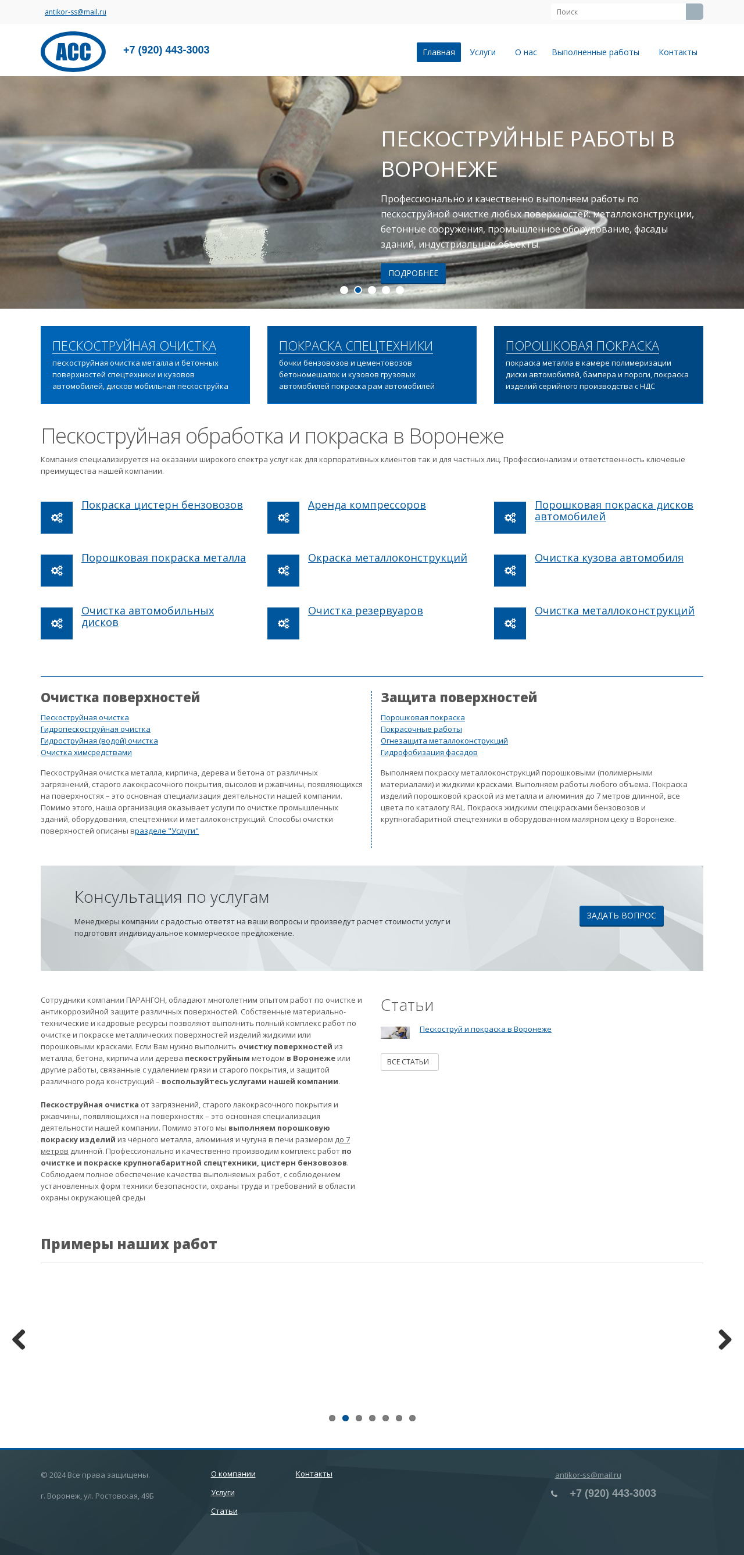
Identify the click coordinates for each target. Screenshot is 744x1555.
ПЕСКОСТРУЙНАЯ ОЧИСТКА (134, 346)
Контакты (678, 52)
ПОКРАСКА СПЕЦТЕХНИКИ (356, 346)
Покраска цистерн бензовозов (162, 505)
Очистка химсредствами (86, 752)
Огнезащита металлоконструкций (444, 740)
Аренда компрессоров (367, 505)
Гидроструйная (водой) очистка (99, 740)
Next (720, 1340)
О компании (233, 1473)
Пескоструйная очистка (85, 717)
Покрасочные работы (421, 729)
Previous (23, 1340)
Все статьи (409, 1062)
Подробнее (413, 272)
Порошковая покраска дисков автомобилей (614, 510)
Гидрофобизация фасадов (429, 752)
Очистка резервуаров (365, 610)
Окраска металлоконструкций (387, 557)
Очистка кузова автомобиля (609, 557)
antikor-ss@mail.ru (75, 12)
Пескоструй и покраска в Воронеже (486, 1029)
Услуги (485, 52)
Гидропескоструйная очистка (96, 729)
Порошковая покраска (423, 717)
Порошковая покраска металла (163, 557)
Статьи (224, 1511)
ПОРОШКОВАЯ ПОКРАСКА (582, 346)
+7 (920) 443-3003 (166, 50)
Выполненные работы (598, 52)
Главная (439, 52)
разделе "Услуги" (167, 830)
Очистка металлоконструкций (615, 610)
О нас (526, 52)
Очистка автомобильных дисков (147, 616)
